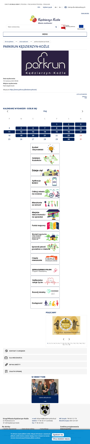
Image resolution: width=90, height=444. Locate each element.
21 (45, 135)
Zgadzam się (58, 435)
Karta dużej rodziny (28, 429)
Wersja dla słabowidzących (76, 7)
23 (69, 135)
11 (9, 132)
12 (21, 132)
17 (81, 132)
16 (69, 132)
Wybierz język (47, 7)
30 (69, 139)
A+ (56, 7)
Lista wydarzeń (23, 41)
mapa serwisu (85, 13)
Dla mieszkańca (15, 358)
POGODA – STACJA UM (43, 4)
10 (81, 128)
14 (45, 132)
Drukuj (84, 96)
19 (21, 135)
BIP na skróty (14, 364)
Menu (45, 34)
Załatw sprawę (15, 371)
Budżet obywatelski (10, 429)
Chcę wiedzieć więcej (61, 439)
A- (60, 7)
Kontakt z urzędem (17, 351)
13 (33, 132)
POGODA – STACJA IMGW (28, 4)
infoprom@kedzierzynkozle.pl (46, 418)
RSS (39, 7)
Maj (45, 111)
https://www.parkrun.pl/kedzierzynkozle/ (23, 89)
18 (69, 344)
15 (57, 132)
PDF (86, 98)
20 (33, 135)
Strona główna (9, 41)
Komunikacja (44, 429)
